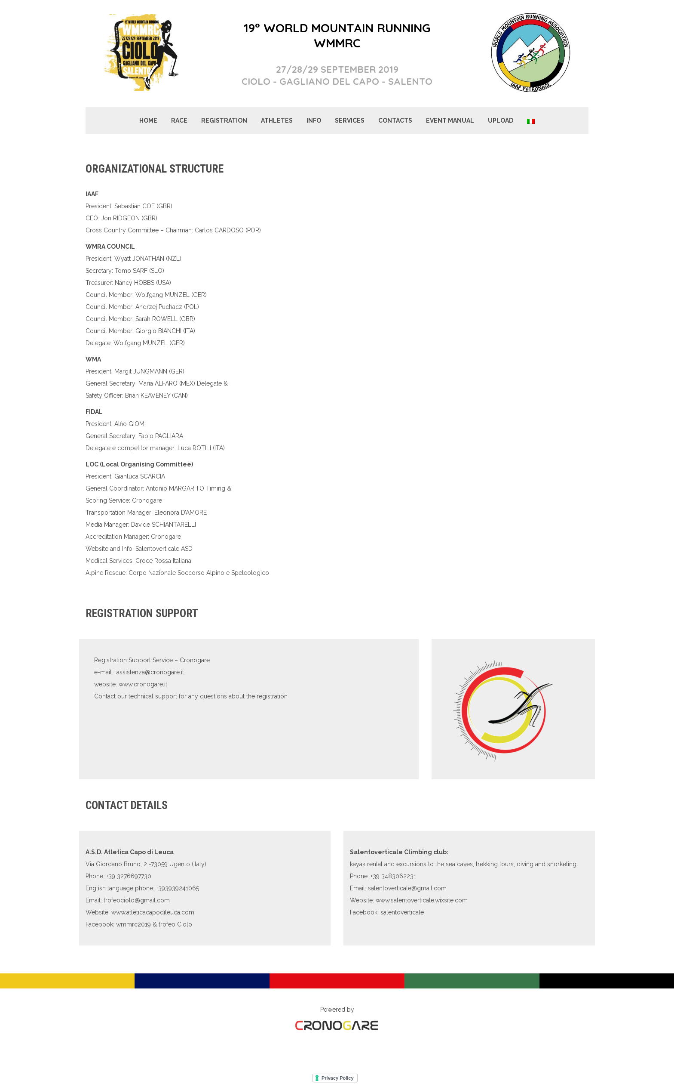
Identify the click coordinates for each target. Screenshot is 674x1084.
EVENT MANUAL (450, 120)
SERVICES (350, 120)
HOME (148, 120)
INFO (313, 120)
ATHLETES (277, 120)
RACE (179, 120)
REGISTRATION (224, 120)
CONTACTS (395, 120)
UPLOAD (500, 120)
